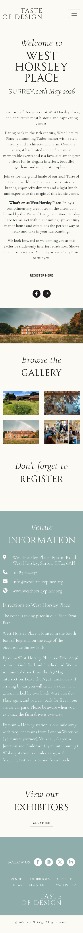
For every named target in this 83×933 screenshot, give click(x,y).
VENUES (17, 878)
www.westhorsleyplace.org (37, 591)
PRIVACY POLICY (64, 884)
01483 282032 (25, 572)
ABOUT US (64, 878)
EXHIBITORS (40, 878)
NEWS (17, 884)
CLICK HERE (41, 823)
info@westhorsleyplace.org (38, 582)
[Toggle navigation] (74, 13)
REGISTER (36, 884)
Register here (41, 275)
